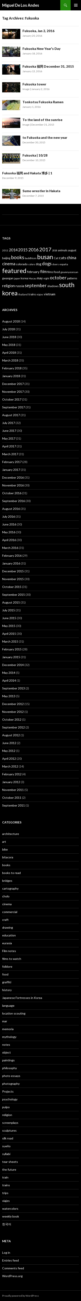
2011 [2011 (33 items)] (5, 250)
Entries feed (10, 1260)
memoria (8, 1029)
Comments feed (13, 1268)
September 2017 (13, 407)
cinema (7, 904)
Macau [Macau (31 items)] (32, 278)
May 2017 (8, 438)
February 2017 (12, 462)
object (6, 1052)
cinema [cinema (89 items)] (8, 263)
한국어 (6, 1224)
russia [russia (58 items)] (20, 286)
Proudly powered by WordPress (20, 1295)
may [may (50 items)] (40, 278)
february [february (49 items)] (33, 272)
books (6, 865)
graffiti (6, 982)
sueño (6, 1146)
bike (5, 849)
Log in (6, 1252)
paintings (8, 1060)
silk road (7, 1138)
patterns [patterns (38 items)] (72, 278)
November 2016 (13, 485)
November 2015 (13, 579)
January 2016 (11, 563)
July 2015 (8, 610)
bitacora (7, 857)
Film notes (9, 951)
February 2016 (12, 555)
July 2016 (8, 516)
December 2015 (13, 571)
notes (6, 1044)
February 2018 (12, 368)
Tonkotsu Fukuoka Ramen (43, 102)
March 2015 (10, 641)
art (4, 841)
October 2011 (11, 797)
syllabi (6, 1154)
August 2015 (11, 602)
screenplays (10, 1122)
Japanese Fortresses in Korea (22, 998)
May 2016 (8, 532)
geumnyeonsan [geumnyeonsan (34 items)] (69, 272)
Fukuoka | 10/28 (35, 155)
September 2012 (13, 727)
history (7, 990)
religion (7, 1115)
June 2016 (9, 524)
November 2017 (13, 391)
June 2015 (9, 618)
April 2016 (9, 540)
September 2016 (13, 501)
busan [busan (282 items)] (45, 256)
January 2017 (11, 469)
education (9, 935)
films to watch (11, 959)
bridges (7, 880)
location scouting (13, 1013)
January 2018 (11, 376)
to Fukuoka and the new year (44, 137)
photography (11, 1083)
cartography (10, 888)
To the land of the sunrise (42, 120)
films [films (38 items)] (50, 272)
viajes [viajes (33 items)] (40, 294)
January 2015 (11, 657)
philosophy (9, 1068)
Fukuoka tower (34, 84)
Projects (8, 1091)
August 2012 (11, 735)
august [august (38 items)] (72, 250)
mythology (9, 1037)
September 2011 (13, 805)
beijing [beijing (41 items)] (6, 258)
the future (9, 1169)
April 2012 (9, 758)
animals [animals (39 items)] (62, 250)
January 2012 (11, 782)
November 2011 (13, 790)
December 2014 (13, 665)
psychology (9, 1099)
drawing (7, 927)
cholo (6, 896)
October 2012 (11, 719)
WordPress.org (12, 1276)
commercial (9, 912)
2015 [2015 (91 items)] (23, 249)
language (8, 1005)
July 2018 (8, 329)
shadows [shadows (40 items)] (53, 286)
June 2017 (9, 430)
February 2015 (12, 649)
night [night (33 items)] (46, 278)
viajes (6, 1201)
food (5, 974)
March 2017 (10, 454)
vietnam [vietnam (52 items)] (49, 294)
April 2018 (9, 352)
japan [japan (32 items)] (17, 278)
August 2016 (11, 509)
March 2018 (10, 360)
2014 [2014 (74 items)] (13, 249)
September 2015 (13, 594)
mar (4, 1021)
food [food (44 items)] (57, 272)
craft (5, 919)
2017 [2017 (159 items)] (45, 249)
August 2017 (11, 415)
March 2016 (10, 548)
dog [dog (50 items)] (38, 264)
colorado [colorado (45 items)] (22, 264)
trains (6, 1185)
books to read (11, 873)
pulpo (6, 1107)
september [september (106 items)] (36, 285)
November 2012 (13, 712)
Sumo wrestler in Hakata (41, 191)
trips (5, 1193)
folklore (7, 966)
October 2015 (11, 587)
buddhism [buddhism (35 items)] (31, 258)
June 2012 (9, 743)
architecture (10, 834)
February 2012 (12, 774)
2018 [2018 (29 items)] (54, 250)
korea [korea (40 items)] (24, 278)
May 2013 (8, 696)
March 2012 (10, 766)
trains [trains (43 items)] (32, 294)
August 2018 (11, 321)
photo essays (11, 1076)
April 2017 (9, 446)
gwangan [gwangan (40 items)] (7, 278)
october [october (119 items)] (58, 277)
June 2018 (9, 337)
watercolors (10, 1208)
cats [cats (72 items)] (62, 257)
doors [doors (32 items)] (55, 264)
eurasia (7, 943)
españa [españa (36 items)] (63, 264)
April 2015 (9, 633)
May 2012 (8, 751)
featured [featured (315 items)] (14, 270)
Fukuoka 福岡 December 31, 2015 (48, 66)
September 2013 (13, 688)
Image (26, 89)
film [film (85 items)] (43, 271)
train (5, 1177)
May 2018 (8, 345)
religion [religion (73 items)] (8, 285)
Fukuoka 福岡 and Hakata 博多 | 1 (27, 173)
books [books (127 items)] (17, 257)
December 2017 (13, 384)
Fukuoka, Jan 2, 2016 (38, 31)
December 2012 (13, 704)
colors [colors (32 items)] (31, 264)
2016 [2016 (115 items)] (33, 249)
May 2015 (8, 626)
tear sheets (10, 1162)
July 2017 (8, 423)
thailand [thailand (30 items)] (23, 294)
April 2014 (9, 680)
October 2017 (11, 399)
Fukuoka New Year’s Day (41, 49)
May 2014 (8, 672)
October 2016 (11, 493)
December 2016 (13, 477)
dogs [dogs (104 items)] (47, 263)
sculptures (9, 1130)
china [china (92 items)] (71, 257)
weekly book (10, 1216)
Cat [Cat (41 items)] (56, 258)
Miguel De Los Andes (20, 5)
